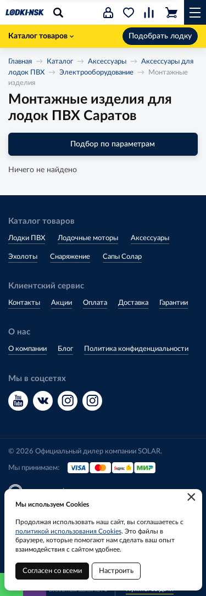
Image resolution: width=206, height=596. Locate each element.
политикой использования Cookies (68, 531)
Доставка (133, 302)
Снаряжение (70, 256)
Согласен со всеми (52, 571)
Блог (65, 349)
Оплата (95, 302)
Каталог (60, 61)
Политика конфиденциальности (136, 349)
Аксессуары (107, 61)
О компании (27, 349)
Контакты (24, 302)
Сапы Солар (122, 256)
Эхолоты (22, 256)
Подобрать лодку (160, 36)
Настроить (116, 571)
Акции (61, 302)
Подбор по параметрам (103, 144)
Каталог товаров (41, 36)
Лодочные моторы (88, 238)
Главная (20, 61)
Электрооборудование (96, 72)
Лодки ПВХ (26, 238)
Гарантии (173, 302)
